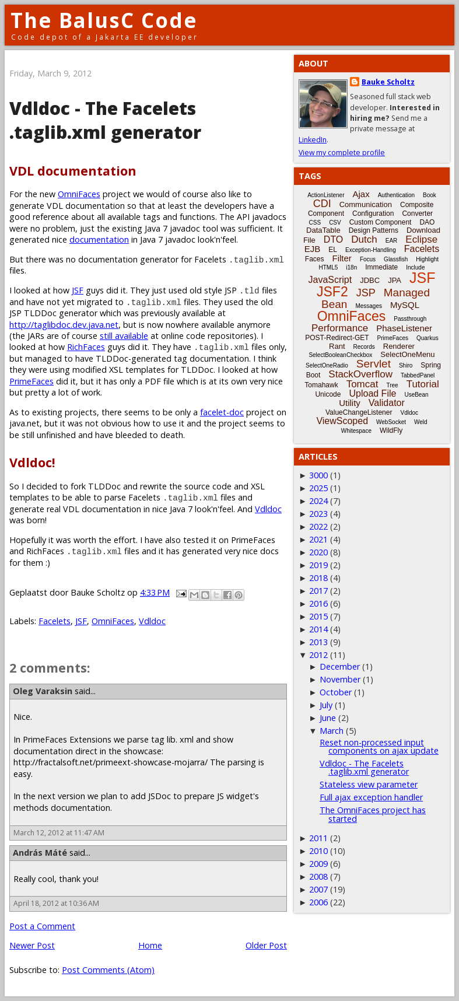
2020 (318, 552)
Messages (368, 306)
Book (429, 195)
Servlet (373, 364)
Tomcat (362, 384)
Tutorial (423, 384)
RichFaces (86, 346)
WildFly (391, 430)
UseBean (416, 394)
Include (415, 267)
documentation (99, 239)
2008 (318, 876)
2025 (318, 488)
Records (364, 347)
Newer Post (32, 945)
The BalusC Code (104, 20)
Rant (337, 346)
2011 (318, 838)
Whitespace (356, 431)
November (340, 679)
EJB (312, 249)
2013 (318, 642)
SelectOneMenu (407, 354)
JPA (394, 280)
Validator (387, 403)
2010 (318, 850)
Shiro (405, 365)
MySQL (404, 305)
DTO (333, 239)
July (326, 704)
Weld (421, 422)
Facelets (54, 620)
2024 (318, 500)
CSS (315, 222)
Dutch (364, 239)
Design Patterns (373, 230)
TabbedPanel (418, 375)
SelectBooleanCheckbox (340, 355)
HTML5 (328, 267)
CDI (322, 203)
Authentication (396, 195)
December (340, 666)
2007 (318, 889)
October (336, 692)
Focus (368, 259)
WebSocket (391, 422)
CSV (335, 222)
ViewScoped (342, 421)
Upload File (372, 393)
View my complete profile (342, 153)
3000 (318, 475)
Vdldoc (268, 508)
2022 (318, 526)
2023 (318, 513)
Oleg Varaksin (42, 690)
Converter (417, 213)
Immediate (381, 267)
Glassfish (396, 259)
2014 (318, 629)
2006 (318, 902)
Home (150, 945)
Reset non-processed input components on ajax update (379, 746)
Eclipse (421, 239)
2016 (318, 603)
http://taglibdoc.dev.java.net (63, 324)
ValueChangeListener (359, 412)
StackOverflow (360, 374)
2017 (318, 590)
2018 (318, 577)
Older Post (266, 945)
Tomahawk (321, 385)
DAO (427, 222)
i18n (351, 267)
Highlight (427, 259)
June (328, 717)
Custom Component (380, 222)
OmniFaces (79, 194)
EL (332, 250)
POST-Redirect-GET (337, 338)
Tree (392, 385)
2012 (318, 654)
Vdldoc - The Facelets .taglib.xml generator (364, 767)
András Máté (40, 852)
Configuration (373, 213)
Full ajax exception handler (371, 797)
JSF (77, 290)
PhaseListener (404, 328)
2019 (318, 564)
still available (124, 335)
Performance (339, 328)
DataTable (323, 230)
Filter (342, 258)
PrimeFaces (31, 381)
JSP (366, 293)
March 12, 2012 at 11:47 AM (58, 833)
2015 (318, 616)
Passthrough (410, 319)
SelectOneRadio (327, 365)
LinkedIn (313, 140)
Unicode (328, 394)
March (332, 730)
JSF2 (332, 291)
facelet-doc (222, 412)
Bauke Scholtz (388, 82)
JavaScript (330, 280)
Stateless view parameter (369, 784)
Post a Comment (42, 926)
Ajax (361, 194)
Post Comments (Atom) (108, 969)
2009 (318, 863)
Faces (314, 259)
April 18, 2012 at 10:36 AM (56, 903)
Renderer (399, 346)
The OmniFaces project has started (373, 814)
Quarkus (427, 338)
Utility (349, 403)
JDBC (370, 280)
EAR (392, 240)
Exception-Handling (370, 250)
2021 (318, 539)
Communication (365, 204)
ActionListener (325, 195)
